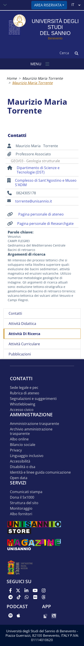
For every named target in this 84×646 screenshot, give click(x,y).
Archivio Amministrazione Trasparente (31, 431)
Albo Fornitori (21, 514)
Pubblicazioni (20, 354)
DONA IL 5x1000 (22, 497)
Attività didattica (22, 323)
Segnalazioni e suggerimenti (33, 398)
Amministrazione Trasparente (34, 423)
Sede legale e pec (24, 387)
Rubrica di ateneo (24, 393)
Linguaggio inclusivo (26, 455)
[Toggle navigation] (5, 5)
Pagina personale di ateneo (41, 214)
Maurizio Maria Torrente (42, 78)
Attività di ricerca (24, 333)
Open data (18, 478)
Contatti (15, 313)
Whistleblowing (22, 404)
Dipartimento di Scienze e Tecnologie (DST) (38, 170)
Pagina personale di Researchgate (45, 223)
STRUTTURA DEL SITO (24, 503)
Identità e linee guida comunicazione (40, 472)
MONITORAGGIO (21, 508)
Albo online (19, 439)
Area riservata (48, 5)
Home (12, 78)
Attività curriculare (24, 343)
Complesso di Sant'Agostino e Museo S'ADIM (46, 182)
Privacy (16, 450)
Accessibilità (20, 461)
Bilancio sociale (22, 444)
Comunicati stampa (26, 492)
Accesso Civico (22, 409)
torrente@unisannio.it (33, 201)
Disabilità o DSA (22, 467)
